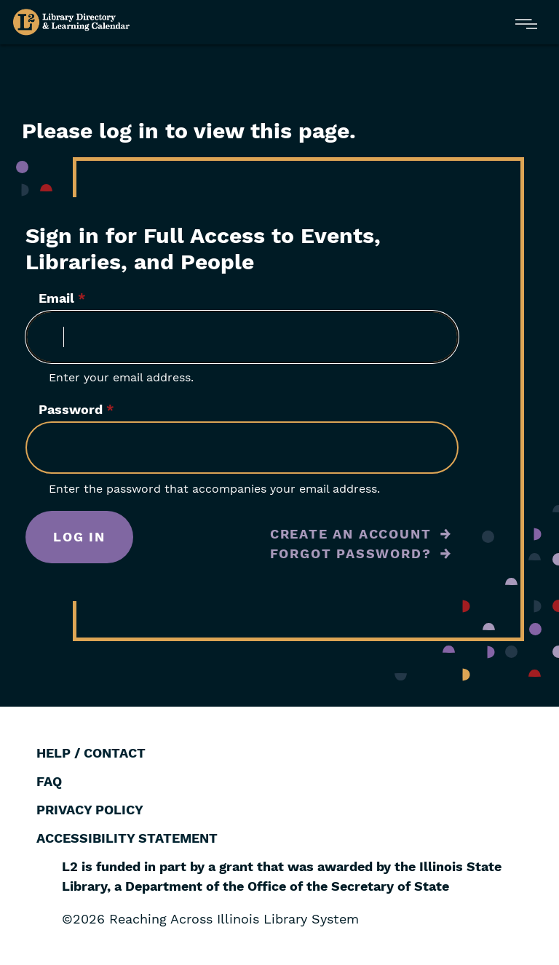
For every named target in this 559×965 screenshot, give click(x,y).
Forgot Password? (351, 553)
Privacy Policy (89, 809)
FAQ (49, 781)
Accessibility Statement (127, 838)
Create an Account (351, 533)
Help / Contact (91, 753)
